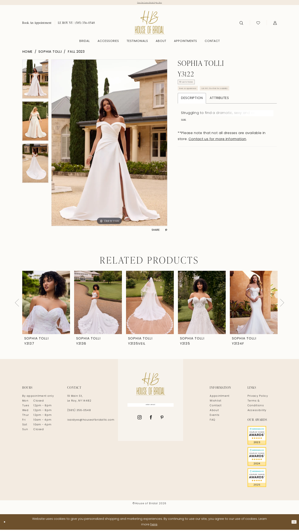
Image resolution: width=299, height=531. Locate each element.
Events (214, 417)
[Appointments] (37, 24)
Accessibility (257, 412)
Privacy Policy (258, 398)
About (214, 412)
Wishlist (215, 402)
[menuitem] (37, 24)
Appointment (219, 398)
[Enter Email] (150, 408)
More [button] (185, 131)
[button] (275, 24)
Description (192, 108)
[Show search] (241, 24)
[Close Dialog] (6, 523)
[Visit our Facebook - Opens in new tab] (151, 422)
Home (27, 53)
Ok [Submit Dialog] (292, 523)
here (153, 526)
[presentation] (46, 304)
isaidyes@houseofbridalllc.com (91, 421)
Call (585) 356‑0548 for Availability (239, 97)
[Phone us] (76, 24)
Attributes (219, 108)
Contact (216, 407)
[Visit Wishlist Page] (258, 24)
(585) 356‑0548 (79, 412)
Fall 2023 (76, 53)
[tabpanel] (35, 82)
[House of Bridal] (149, 24)
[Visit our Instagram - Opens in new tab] (139, 422)
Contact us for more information (217, 151)
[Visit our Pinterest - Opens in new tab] (162, 421)
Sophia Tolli (50, 53)
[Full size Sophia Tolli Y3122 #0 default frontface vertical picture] (109, 144)
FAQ (212, 421)
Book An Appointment (194, 97)
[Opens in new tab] (262, 437)
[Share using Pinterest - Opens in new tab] (166, 231)
